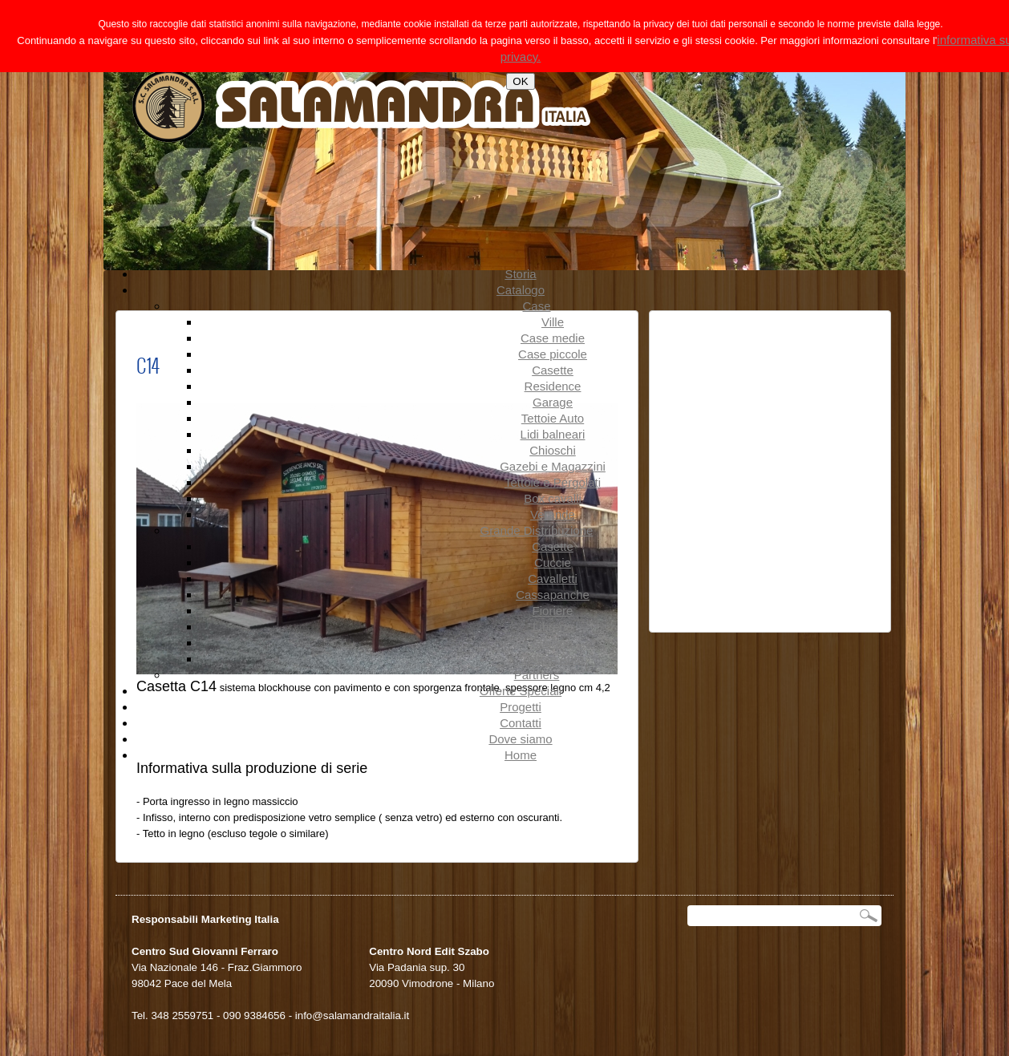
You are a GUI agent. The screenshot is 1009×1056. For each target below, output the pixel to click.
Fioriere (553, 610)
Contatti (520, 723)
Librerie (553, 626)
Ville (552, 322)
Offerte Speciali (520, 691)
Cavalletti (552, 578)
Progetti (520, 707)
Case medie (553, 338)
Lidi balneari (553, 434)
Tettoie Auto (552, 418)
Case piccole (552, 354)
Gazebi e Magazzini (553, 466)
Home (520, 755)
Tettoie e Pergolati (552, 482)
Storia (520, 274)
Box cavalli (552, 498)
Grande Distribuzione (537, 530)
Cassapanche (553, 594)
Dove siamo (520, 739)
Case (536, 306)
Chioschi (552, 450)
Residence (553, 386)
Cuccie (552, 562)
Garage (553, 402)
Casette (552, 370)
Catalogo (520, 290)
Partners (537, 675)
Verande (552, 514)
